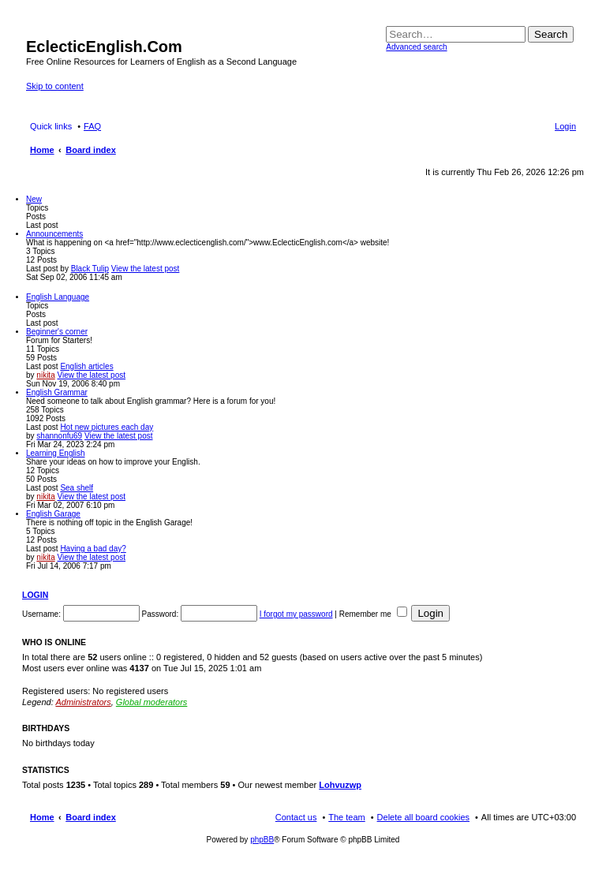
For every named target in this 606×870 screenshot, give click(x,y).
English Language (57, 297)
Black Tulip (90, 268)
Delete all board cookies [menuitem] (423, 817)
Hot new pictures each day (106, 427)
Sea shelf (76, 488)
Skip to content (55, 86)
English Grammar (57, 392)
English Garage (53, 514)
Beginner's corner (57, 331)
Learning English (55, 453)
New (34, 199)
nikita (45, 375)
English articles (86, 366)
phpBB (262, 839)
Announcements (54, 234)
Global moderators (152, 702)
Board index (90, 817)
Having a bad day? (92, 548)
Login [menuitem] (565, 126)
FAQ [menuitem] (92, 126)
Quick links (51, 126)
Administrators (82, 702)
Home (42, 817)
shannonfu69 (59, 435)
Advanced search (416, 47)
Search (550, 34)
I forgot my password (296, 614)
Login (35, 594)
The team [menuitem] (346, 817)
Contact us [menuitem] (296, 817)
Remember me (373, 614)
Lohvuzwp (340, 785)
